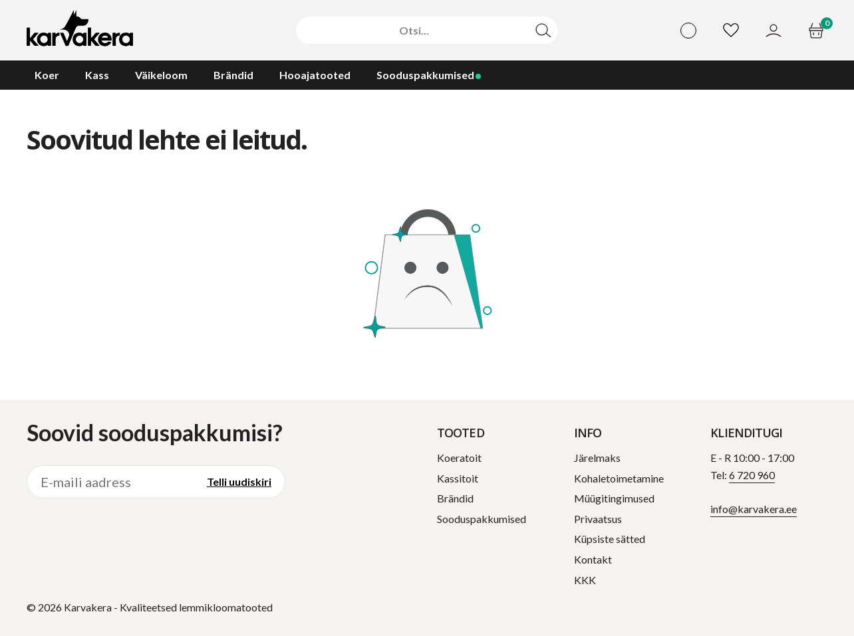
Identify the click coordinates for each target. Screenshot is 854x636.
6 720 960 (752, 475)
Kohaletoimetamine (619, 478)
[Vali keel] (688, 31)
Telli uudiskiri (239, 481)
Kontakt (593, 559)
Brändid (455, 498)
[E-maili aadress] (110, 482)
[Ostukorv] (817, 31)
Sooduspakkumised (481, 518)
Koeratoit (459, 457)
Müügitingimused (614, 498)
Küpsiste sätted (609, 538)
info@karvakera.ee (753, 508)
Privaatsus (598, 518)
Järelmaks (597, 457)
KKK (585, 580)
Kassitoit (457, 478)
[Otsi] (413, 31)
